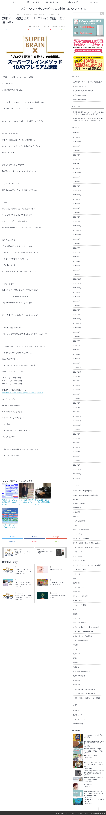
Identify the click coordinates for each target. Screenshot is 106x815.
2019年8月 (76, 381)
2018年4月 (76, 452)
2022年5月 (76, 257)
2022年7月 (76, 248)
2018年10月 (77, 425)
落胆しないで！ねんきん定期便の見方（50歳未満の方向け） (9, 502)
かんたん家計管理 (79, 521)
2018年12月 (77, 416)
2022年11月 (77, 230)
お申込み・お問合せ (73, 2)
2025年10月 (77, 142)
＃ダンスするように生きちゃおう (84, 693)
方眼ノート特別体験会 (80, 640)
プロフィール (94, 2)
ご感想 (75, 525)
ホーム (12, 2)
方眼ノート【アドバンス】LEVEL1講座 (86, 627)
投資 (74, 609)
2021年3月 (76, 310)
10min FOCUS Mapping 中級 (82, 491)
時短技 (75, 645)
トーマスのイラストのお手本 (93, 735)
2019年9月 (76, 376)
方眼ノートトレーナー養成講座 (83, 631)
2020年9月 (76, 332)
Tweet (12, 537)
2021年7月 (76, 301)
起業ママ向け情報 (79, 676)
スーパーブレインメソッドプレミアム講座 (87, 565)
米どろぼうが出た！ (79, 99)
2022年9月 (76, 239)
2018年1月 (76, 465)
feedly (56, 541)
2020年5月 (76, 350)
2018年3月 (76, 456)
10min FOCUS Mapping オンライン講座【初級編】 (93, 778)
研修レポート (77, 658)
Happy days (77, 508)
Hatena (12, 541)
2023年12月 (77, 190)
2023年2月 (76, 217)
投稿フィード (77, 715)
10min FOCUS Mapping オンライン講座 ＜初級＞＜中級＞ (94, 750)
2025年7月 (76, 150)
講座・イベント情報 (32, 2)
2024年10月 (77, 173)
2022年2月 (76, 270)
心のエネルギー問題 (79, 605)
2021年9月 (76, 292)
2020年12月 (77, 319)
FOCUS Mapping (79, 503)
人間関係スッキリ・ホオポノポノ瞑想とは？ (87, 82)
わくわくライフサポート (81, 538)
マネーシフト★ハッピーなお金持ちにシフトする (53, 9)
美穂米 (75, 662)
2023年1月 (76, 221)
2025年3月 (76, 168)
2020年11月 (77, 323)
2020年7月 (76, 341)
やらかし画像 (77, 534)
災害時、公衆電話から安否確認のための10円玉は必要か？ (94, 772)
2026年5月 (76, 133)
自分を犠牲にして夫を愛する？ (83, 91)
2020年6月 (76, 345)
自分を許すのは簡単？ (80, 95)
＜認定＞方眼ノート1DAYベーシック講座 (86, 698)
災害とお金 (76, 654)
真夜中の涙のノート (79, 86)
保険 (74, 578)
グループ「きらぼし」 (80, 561)
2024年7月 (76, 177)
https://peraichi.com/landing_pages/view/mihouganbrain (22, 393)
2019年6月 (76, 390)
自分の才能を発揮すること (82, 671)
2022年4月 (76, 261)
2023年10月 (77, 195)
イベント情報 (77, 556)
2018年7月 (76, 438)
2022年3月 (76, 266)
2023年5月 (76, 204)
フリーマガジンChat (79, 569)
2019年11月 (77, 367)
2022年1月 (76, 274)
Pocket (35, 541)
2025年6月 (76, 155)
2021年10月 (77, 288)
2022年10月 (77, 235)
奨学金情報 (76, 583)
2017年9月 (76, 478)
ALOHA (75, 499)
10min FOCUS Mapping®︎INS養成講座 (85, 495)
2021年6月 (76, 305)
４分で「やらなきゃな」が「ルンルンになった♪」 (10, 526)
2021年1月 (76, 314)
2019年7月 (76, 385)
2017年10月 (77, 474)
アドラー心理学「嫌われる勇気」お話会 (86, 547)
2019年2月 (76, 407)
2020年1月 (76, 363)
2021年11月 (77, 283)
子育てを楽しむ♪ (78, 587)
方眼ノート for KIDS (79, 623)
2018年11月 (77, 421)
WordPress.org (78, 723)
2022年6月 (76, 252)
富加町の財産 (77, 600)
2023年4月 (76, 208)
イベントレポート (79, 552)
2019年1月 (76, 412)
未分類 (75, 649)
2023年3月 (76, 212)
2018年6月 (76, 443)
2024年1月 (76, 186)
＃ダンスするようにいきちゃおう (84, 689)
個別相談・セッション (53, 2)
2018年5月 (76, 447)
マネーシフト (77, 574)
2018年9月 (76, 429)
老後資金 (76, 667)
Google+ (56, 537)
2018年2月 (76, 460)
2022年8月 (76, 243)
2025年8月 (76, 146)
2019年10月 (77, 372)
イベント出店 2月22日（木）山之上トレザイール (26, 502)
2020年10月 (77, 328)
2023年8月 (76, 199)
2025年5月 (76, 159)
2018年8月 (76, 434)
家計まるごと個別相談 (80, 596)
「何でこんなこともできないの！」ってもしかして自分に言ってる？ (94, 764)
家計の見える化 (78, 592)
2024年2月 (76, 181)
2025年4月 (76, 164)
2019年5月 (76, 394)
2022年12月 (77, 226)
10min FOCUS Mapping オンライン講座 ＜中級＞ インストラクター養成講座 (93, 793)
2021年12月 (77, 279)
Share (34, 537)
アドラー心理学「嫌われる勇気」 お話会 (86, 543)
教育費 (75, 614)
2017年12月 (77, 469)
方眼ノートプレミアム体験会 (82, 636)
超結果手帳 (76, 680)
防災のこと (76, 685)
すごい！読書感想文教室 (81, 530)
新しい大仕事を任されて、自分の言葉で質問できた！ (42, 502)
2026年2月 (76, 137)
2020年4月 (76, 354)
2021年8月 (76, 297)
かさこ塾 (76, 516)
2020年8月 (76, 336)
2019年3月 (76, 403)
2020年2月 (76, 359)
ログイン (76, 710)
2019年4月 (76, 398)
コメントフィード (79, 719)
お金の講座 (76, 512)
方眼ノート (76, 618)
